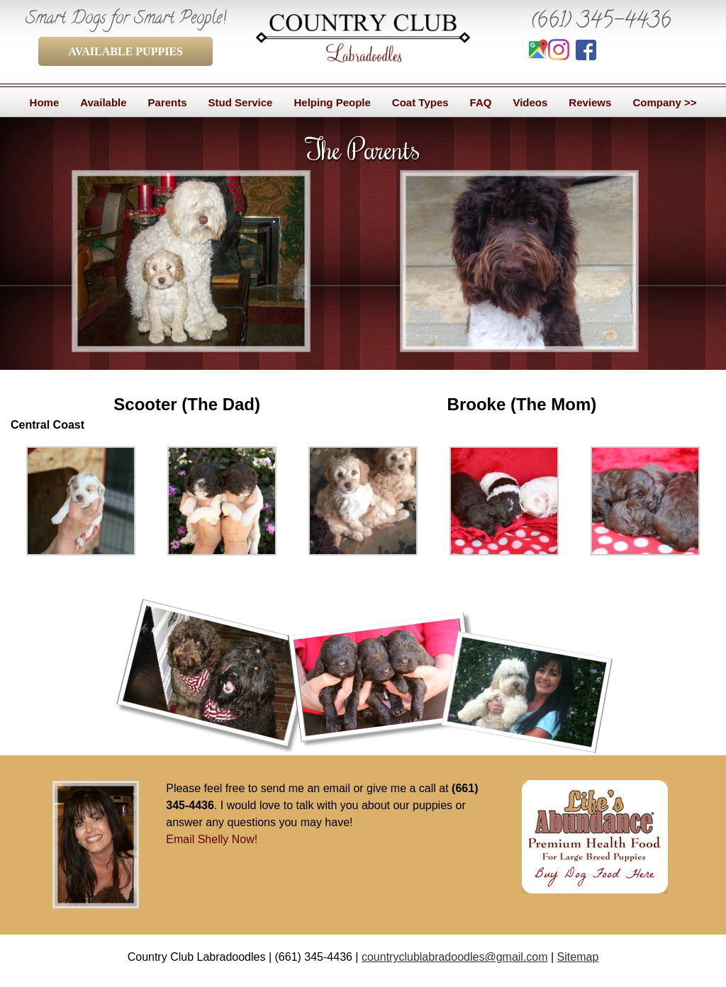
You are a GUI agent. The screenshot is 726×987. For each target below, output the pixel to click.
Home (45, 102)
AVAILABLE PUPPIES (125, 51)
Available (103, 102)
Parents (167, 102)
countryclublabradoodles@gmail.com (455, 957)
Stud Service (240, 102)
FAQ (481, 102)
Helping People (332, 102)
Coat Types (420, 102)
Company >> (664, 102)
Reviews (590, 102)
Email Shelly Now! (211, 839)
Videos (530, 102)
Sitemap (578, 957)
